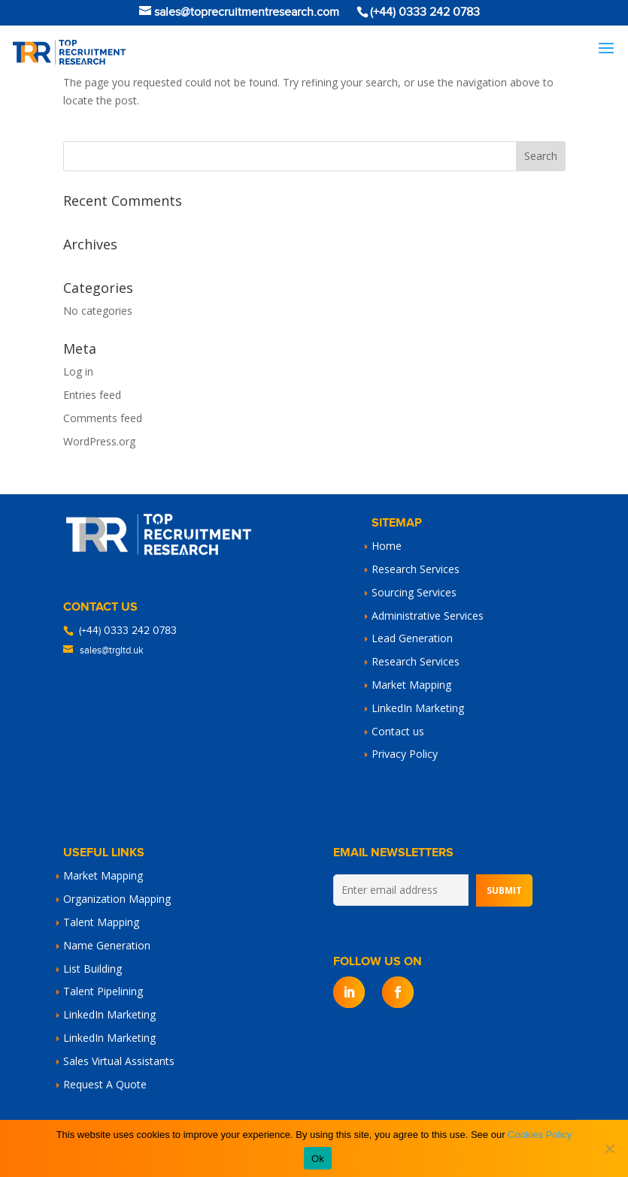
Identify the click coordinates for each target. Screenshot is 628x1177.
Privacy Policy (405, 754)
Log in (78, 371)
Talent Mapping (101, 922)
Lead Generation (412, 638)
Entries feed (92, 395)
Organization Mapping (117, 899)
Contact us (398, 731)
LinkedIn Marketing (418, 708)
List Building (92, 968)
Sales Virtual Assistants (118, 1061)
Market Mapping (411, 685)
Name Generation (106, 945)
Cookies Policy (540, 1134)
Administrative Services (428, 615)
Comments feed (102, 418)
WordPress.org (99, 441)
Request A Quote (105, 1084)
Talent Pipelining (103, 991)
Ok (317, 1158)
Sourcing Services (414, 592)
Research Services (416, 569)
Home (387, 546)
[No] (609, 1148)
